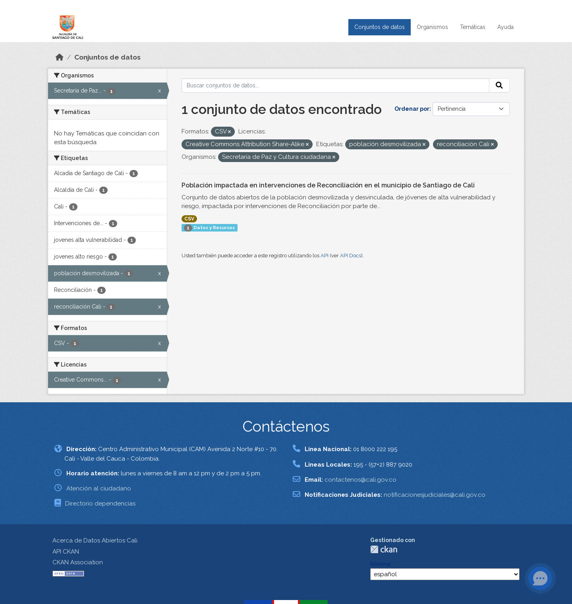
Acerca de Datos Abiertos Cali (94, 540)
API (325, 256)
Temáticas (472, 27)
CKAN (383, 549)
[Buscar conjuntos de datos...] (336, 85)
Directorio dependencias (100, 503)
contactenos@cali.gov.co (360, 479)
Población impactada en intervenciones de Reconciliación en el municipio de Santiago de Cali (328, 185)
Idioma (380, 564)
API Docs (350, 256)
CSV (189, 219)
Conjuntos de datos (379, 27)
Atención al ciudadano (98, 488)
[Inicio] (60, 57)
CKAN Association (77, 562)
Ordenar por (411, 109)
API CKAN (65, 551)
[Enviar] (499, 85)
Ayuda (505, 27)
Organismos (432, 27)
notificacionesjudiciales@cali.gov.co (434, 494)
